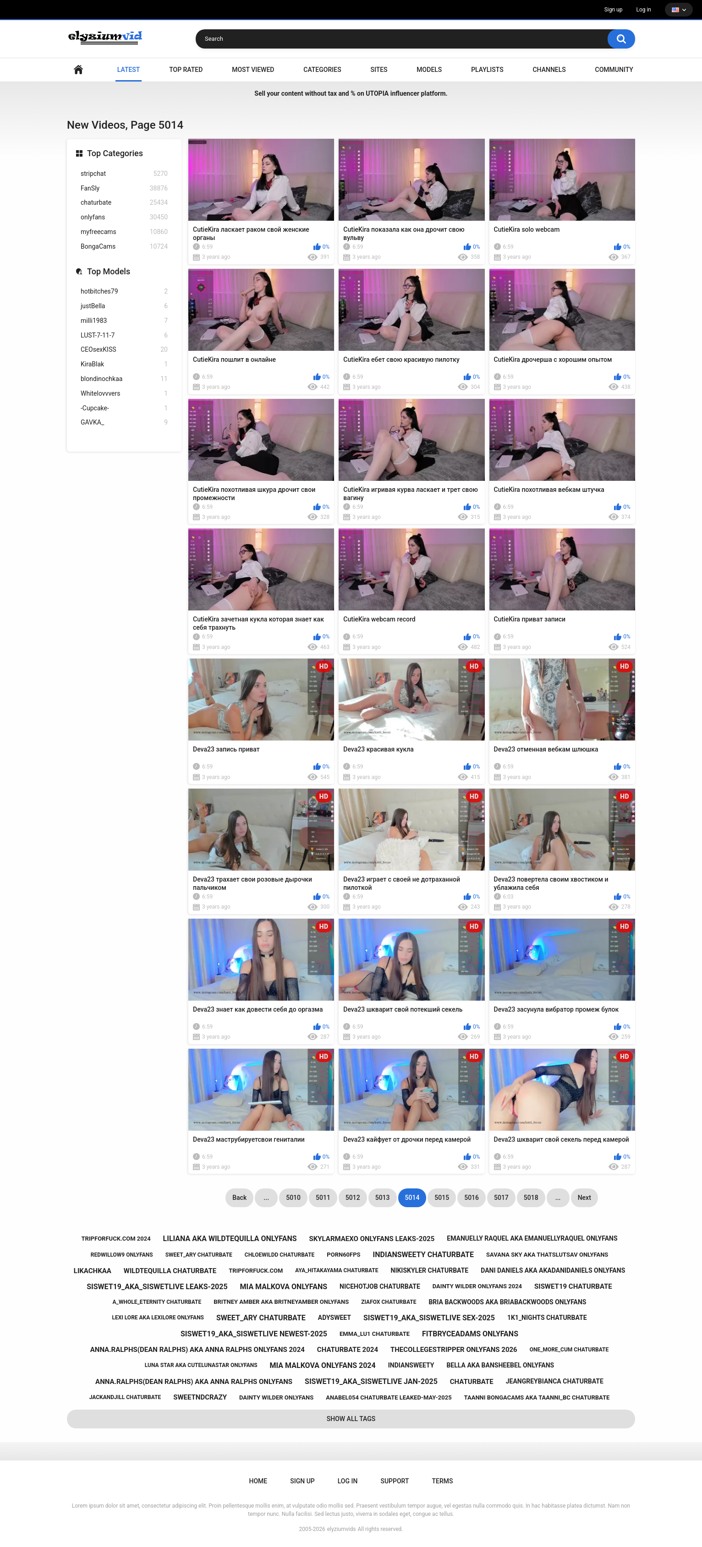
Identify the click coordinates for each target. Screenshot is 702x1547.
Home (78, 70)
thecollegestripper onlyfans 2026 (453, 1349)
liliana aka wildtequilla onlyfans (230, 1238)
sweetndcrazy (200, 1397)
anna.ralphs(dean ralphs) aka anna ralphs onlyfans (193, 1382)
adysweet (334, 1317)
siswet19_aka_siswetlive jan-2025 (371, 1381)
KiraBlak (124, 364)
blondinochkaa (124, 379)
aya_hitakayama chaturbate (336, 1270)
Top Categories (115, 153)
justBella (124, 306)
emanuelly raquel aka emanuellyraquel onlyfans (532, 1238)
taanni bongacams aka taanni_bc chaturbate (537, 1397)
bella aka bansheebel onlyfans (500, 1365)
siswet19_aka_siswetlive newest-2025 (254, 1333)
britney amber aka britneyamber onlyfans (281, 1301)
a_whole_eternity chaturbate (157, 1302)
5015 (441, 1197)
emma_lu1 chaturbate (375, 1333)
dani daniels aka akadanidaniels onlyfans (553, 1270)
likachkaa (92, 1271)
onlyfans (124, 217)
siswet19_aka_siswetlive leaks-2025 (157, 1286)
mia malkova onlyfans (284, 1286)
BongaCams (124, 247)
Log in (643, 9)
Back (239, 1197)
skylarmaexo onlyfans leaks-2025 (371, 1239)
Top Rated (186, 69)
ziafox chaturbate (388, 1302)
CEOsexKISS (124, 350)
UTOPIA (377, 93)
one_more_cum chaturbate (569, 1349)
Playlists (487, 69)
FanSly (124, 188)
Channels (548, 69)
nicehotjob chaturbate (380, 1286)
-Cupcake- (124, 408)
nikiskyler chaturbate (430, 1270)
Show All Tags (351, 1418)
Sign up (613, 9)
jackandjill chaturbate (125, 1397)
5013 (382, 1197)
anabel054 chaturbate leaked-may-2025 (388, 1397)
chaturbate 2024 (347, 1349)
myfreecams (124, 232)
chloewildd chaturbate (280, 1255)
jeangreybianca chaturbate (554, 1381)
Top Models (108, 271)
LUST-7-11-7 (124, 335)
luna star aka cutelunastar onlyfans (201, 1365)
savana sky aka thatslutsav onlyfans (547, 1254)
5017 (501, 1197)
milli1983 (124, 321)
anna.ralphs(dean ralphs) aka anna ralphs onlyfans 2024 (197, 1349)
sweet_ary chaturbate (198, 1255)
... (266, 1197)
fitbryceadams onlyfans (470, 1333)
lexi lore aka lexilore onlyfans (158, 1317)
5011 (323, 1197)
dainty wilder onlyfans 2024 (477, 1286)
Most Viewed (253, 69)
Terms (442, 1481)
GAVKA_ (124, 422)
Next (584, 1197)
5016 (471, 1197)
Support (394, 1481)
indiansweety (411, 1365)
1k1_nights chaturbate (547, 1317)
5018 (531, 1197)
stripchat (124, 174)
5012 (353, 1197)
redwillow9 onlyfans (122, 1255)
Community (614, 69)
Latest (128, 69)
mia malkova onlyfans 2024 (323, 1365)
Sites (378, 69)
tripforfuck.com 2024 (115, 1238)
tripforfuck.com (256, 1270)
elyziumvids (341, 1529)
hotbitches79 (124, 291)
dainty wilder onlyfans (276, 1397)
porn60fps (343, 1254)
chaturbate (124, 203)
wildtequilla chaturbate (170, 1271)
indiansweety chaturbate (423, 1254)
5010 (293, 1197)
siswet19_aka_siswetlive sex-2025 (429, 1317)
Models (429, 69)
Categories (322, 69)
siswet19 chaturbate (573, 1286)
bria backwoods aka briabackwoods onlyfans (507, 1302)
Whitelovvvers (124, 394)
